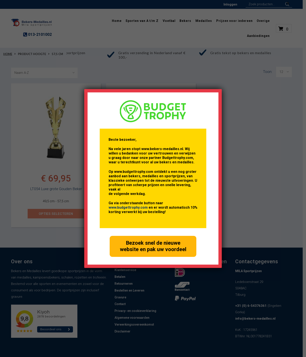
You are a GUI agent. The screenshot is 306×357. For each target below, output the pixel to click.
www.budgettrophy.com (128, 207)
